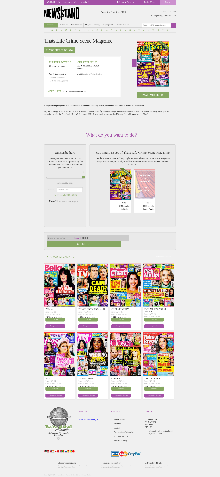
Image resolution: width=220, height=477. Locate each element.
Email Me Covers (152, 95)
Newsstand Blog (120, 435)
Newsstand (60, 469)
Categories (50, 25)
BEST (48, 372)
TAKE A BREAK (152, 372)
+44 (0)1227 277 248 (167, 12)
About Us (118, 418)
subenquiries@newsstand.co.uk (163, 15)
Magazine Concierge (93, 25)
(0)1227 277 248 (155, 428)
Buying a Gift (109, 25)
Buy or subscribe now (59, 50)
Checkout (154, 238)
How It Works (119, 414)
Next (134, 63)
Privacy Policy (86, 469)
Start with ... (52, 190)
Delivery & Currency (125, 2)
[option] (153, 64)
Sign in (167, 2)
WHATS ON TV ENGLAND (91, 303)
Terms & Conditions (73, 469)
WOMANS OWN (86, 372)
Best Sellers (64, 25)
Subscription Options (52, 320)
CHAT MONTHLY (120, 303)
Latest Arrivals (76, 25)
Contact (117, 422)
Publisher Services (121, 430)
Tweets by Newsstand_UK (88, 414)
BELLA (49, 303)
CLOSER (115, 372)
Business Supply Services (124, 426)
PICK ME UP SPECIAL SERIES (155, 304)
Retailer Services (123, 25)
